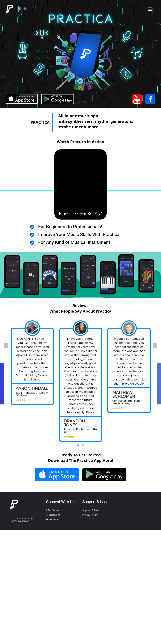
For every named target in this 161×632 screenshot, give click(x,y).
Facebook (52, 510)
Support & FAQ (90, 510)
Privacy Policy (89, 515)
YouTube (52, 519)
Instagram (53, 515)
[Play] (60, 213)
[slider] (65, 213)
